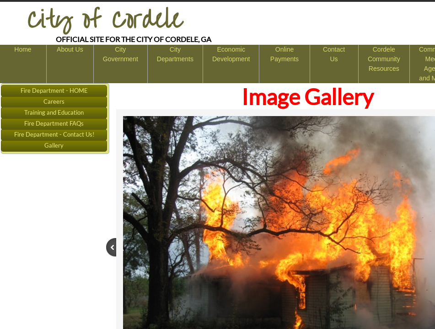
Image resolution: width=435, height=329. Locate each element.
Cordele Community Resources (384, 59)
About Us (70, 49)
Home (22, 49)
